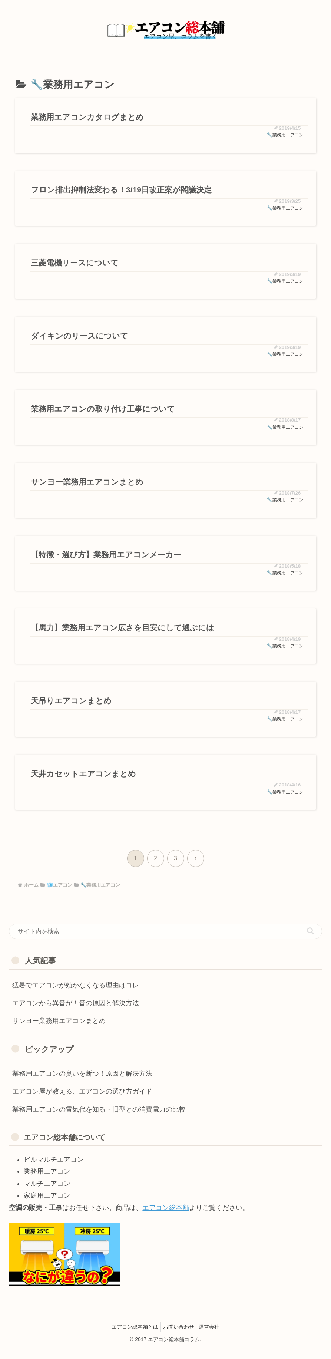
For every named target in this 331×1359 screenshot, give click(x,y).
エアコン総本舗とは (132, 1336)
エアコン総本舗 (165, 1216)
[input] (165, 940)
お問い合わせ (178, 1336)
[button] (310, 940)
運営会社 (212, 1336)
